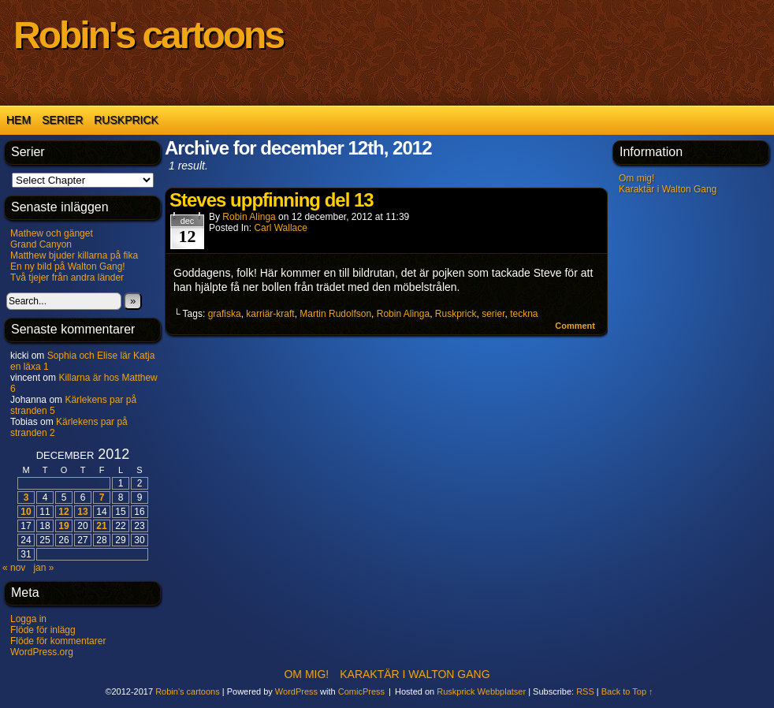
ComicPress (361, 691)
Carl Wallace (280, 227)
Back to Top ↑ (627, 691)
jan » (43, 567)
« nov (13, 567)
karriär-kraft (270, 313)
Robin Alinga (248, 216)
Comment (575, 325)
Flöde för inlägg (43, 629)
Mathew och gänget (51, 233)
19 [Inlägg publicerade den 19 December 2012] (63, 525)
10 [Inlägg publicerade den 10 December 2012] (25, 511)
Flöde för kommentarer (58, 641)
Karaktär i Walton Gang (667, 189)
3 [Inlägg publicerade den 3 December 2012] (26, 497)
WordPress (296, 691)
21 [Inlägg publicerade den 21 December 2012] (101, 525)
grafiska (224, 313)
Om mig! (636, 178)
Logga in (28, 618)
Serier (62, 120)
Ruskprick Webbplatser (481, 691)
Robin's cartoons (148, 35)
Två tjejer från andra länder (67, 277)
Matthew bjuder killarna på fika (74, 255)
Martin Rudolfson (335, 313)
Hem (18, 120)
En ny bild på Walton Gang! (67, 266)
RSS (585, 691)
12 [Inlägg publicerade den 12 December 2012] (63, 511)
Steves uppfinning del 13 (271, 200)
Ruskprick (126, 120)
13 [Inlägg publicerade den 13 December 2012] (82, 511)
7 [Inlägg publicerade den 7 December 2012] (102, 497)
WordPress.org (41, 652)
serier (493, 313)
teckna (524, 313)
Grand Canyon (41, 244)
